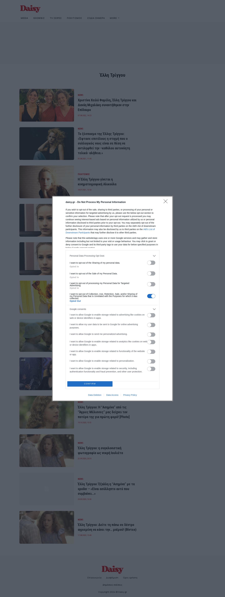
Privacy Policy (130, 395)
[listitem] (112, 256)
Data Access (112, 395)
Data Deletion (94, 395)
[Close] (167, 202)
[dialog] (112, 298)
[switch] (151, 263)
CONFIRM (90, 384)
